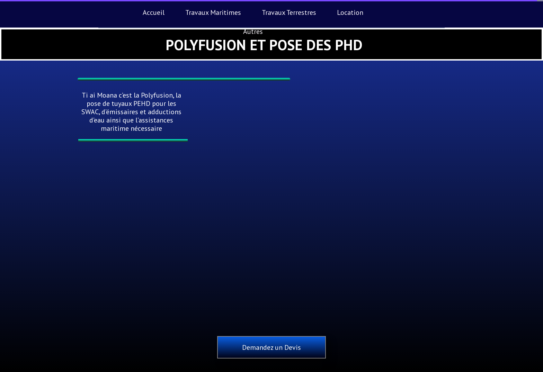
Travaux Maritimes (213, 12)
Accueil (153, 12)
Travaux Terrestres (289, 12)
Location (350, 12)
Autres (253, 31)
